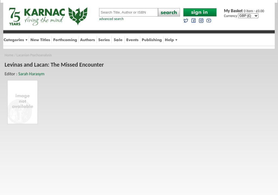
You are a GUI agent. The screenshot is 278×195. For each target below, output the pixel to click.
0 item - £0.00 (244, 11)
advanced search (111, 19)
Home (9, 55)
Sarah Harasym (31, 73)
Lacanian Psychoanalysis (34, 55)
